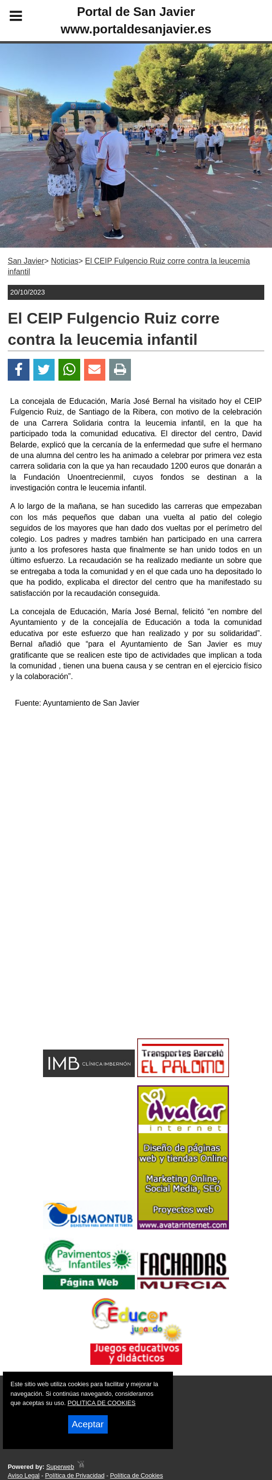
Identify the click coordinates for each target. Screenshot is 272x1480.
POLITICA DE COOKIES (102, 1402)
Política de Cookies (136, 1475)
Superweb (60, 1466)
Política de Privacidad (74, 1475)
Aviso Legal (24, 1475)
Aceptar (88, 1424)
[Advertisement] (136, 784)
